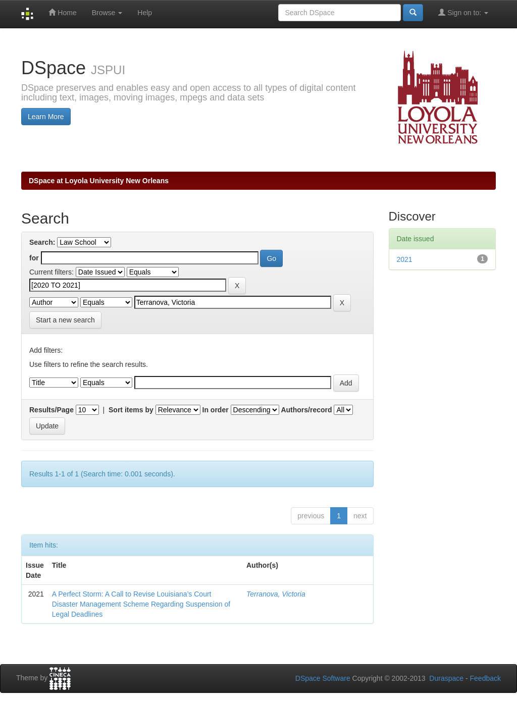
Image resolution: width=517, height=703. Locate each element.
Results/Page (51, 410)
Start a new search (65, 320)
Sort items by (131, 410)
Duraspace (446, 678)
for (34, 258)
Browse (107, 13)
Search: (42, 242)
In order (215, 410)
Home (62, 12)
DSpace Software (322, 678)
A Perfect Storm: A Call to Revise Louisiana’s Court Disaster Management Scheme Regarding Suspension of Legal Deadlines (141, 604)
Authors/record (306, 410)
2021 (404, 259)
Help (144, 13)
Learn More (46, 117)
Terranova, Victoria (275, 594)
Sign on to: (463, 12)
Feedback (485, 678)
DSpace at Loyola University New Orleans (99, 181)
